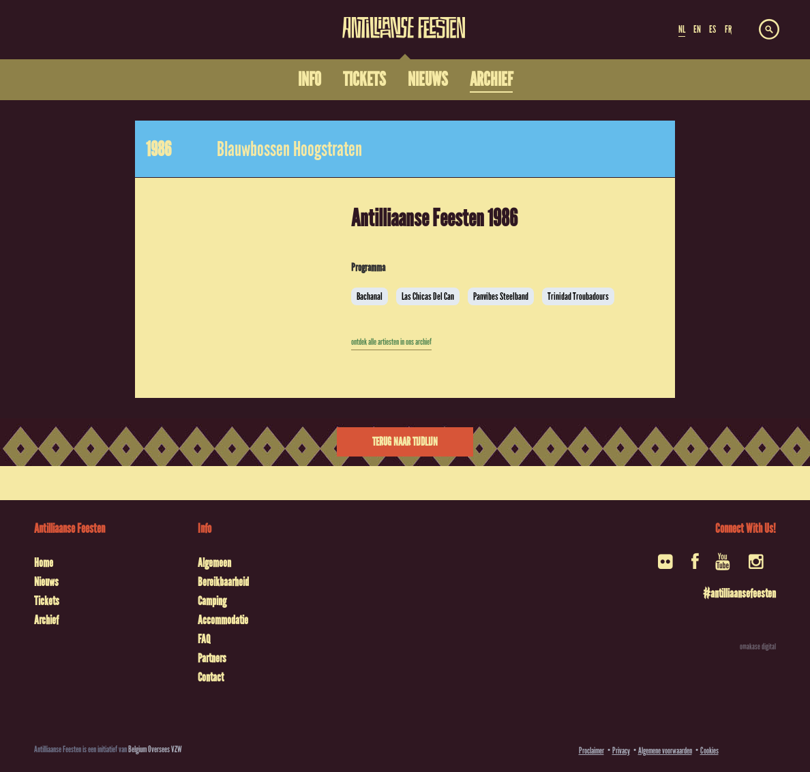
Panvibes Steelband (500, 296)
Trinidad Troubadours (578, 296)
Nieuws (46, 581)
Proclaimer (591, 750)
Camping (212, 600)
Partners (212, 658)
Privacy (621, 750)
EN (697, 29)
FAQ (204, 639)
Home (43, 562)
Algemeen (214, 562)
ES (712, 29)
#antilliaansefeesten (739, 593)
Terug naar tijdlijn (405, 442)
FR (728, 29)
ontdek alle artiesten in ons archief (391, 342)
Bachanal (369, 296)
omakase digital (758, 646)
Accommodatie (223, 620)
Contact (211, 677)
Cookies (709, 750)
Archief (46, 620)
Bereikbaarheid (223, 581)
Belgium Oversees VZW (155, 749)
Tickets (46, 600)
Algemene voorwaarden (665, 750)
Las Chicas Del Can (428, 296)
